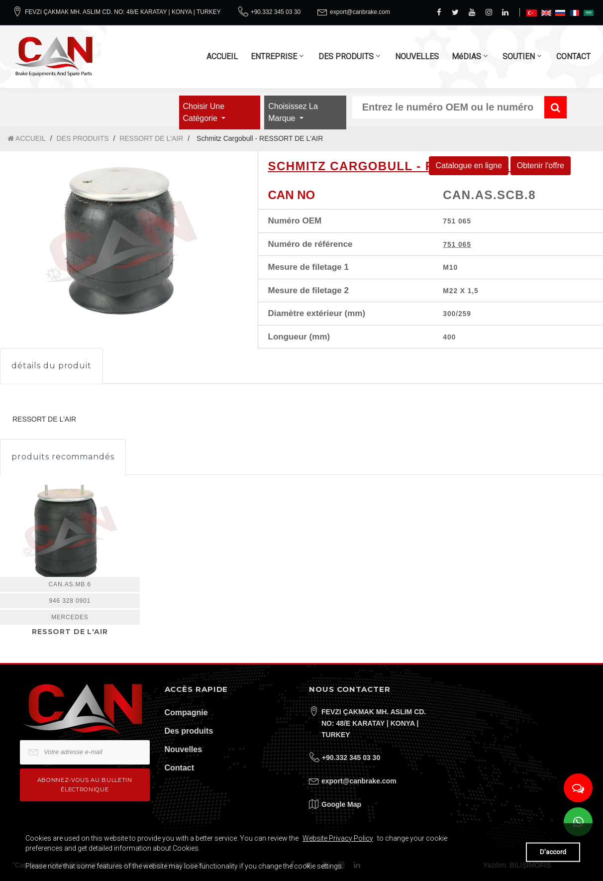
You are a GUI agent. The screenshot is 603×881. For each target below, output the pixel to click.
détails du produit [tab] (51, 365)
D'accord (553, 852)
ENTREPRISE (274, 56)
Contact (180, 768)
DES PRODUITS (346, 56)
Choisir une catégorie (204, 112)
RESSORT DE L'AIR (151, 138)
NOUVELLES (417, 56)
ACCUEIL (222, 56)
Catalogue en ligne (468, 165)
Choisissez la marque (293, 112)
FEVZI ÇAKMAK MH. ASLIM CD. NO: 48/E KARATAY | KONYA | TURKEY (123, 11)
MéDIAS (466, 56)
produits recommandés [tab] (62, 456)
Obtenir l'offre (540, 165)
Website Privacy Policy (337, 838)
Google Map (341, 804)
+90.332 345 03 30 (276, 11)
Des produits (189, 731)
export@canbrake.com (360, 11)
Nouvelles (183, 749)
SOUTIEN (518, 56)
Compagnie (186, 712)
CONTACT (573, 56)
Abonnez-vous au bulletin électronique (84, 784)
